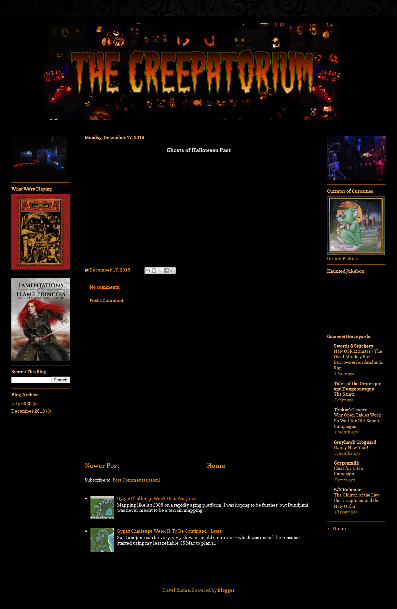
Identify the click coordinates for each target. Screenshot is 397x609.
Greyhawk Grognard (355, 442)
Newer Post (102, 466)
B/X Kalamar (347, 489)
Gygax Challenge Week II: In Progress (156, 498)
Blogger (226, 590)
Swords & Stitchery (353, 346)
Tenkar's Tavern (350, 409)
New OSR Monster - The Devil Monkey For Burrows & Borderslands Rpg (358, 360)
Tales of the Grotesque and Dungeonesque (357, 386)
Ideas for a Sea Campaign (348, 471)
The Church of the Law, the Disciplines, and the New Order (357, 500)
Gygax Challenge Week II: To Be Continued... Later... (171, 531)
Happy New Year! (351, 447)
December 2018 (28, 411)
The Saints (344, 394)
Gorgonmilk (346, 463)
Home (216, 466)
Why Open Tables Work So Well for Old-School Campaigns (357, 420)
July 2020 (21, 403)
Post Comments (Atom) (136, 480)
